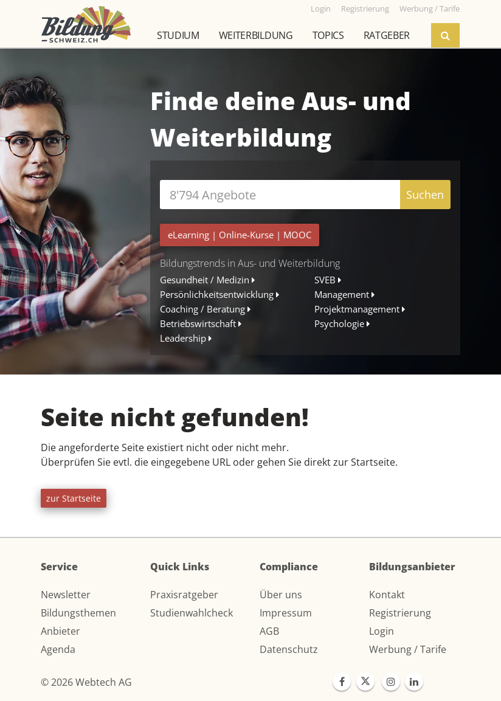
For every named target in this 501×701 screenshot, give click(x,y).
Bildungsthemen (78, 613)
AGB (269, 631)
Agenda (58, 649)
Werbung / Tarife (407, 649)
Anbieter (60, 631)
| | (239, 235)
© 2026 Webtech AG (86, 682)
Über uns (281, 594)
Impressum (286, 613)
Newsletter (66, 594)
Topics (328, 35)
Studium (178, 35)
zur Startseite (73, 498)
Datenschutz (289, 649)
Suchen (425, 194)
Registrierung (400, 613)
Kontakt (387, 594)
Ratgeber (387, 35)
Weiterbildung (256, 35)
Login (381, 631)
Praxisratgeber (184, 594)
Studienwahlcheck (191, 613)
